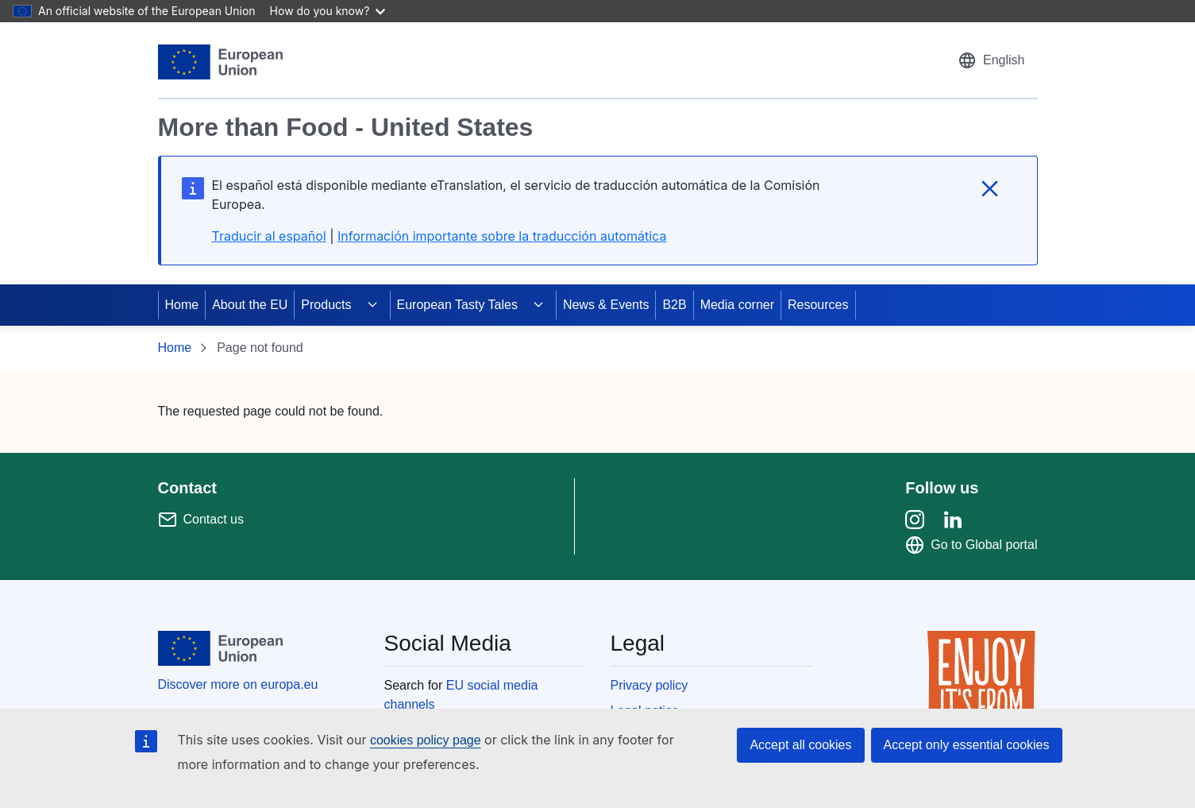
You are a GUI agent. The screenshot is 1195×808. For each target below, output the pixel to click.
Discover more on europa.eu (238, 684)
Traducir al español (269, 236)
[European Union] (220, 61)
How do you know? (328, 10)
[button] (991, 60)
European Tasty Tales (457, 304)
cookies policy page (425, 740)
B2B (674, 304)
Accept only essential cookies (967, 745)
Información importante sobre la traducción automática (501, 236)
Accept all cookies (800, 745)
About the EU (249, 304)
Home (182, 304)
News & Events (606, 304)
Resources (818, 304)
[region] (597, 163)
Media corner (737, 304)
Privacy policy (649, 685)
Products (326, 304)
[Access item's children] (372, 305)
